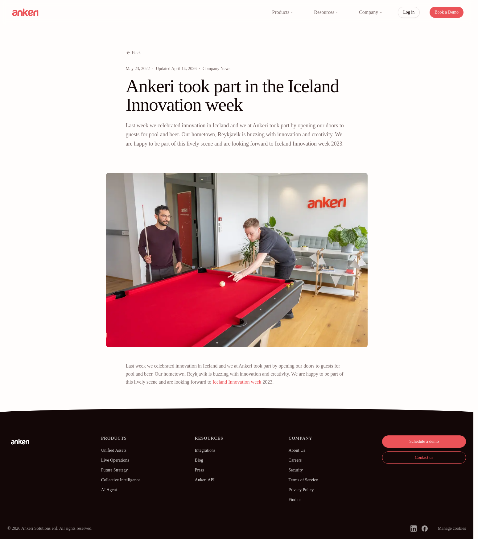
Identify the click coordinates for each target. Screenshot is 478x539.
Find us (294, 499)
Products (283, 12)
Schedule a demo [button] (424, 441)
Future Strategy (114, 470)
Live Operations (115, 460)
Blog (199, 460)
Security (295, 470)
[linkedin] (413, 528)
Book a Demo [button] (447, 12)
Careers (295, 460)
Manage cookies (452, 528)
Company (371, 12)
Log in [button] (408, 12)
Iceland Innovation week (236, 382)
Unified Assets (113, 450)
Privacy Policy (301, 490)
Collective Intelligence (120, 480)
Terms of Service (303, 480)
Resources (326, 12)
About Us (296, 450)
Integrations (205, 450)
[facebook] (425, 528)
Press (199, 470)
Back (133, 52)
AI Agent (109, 490)
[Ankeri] (20, 441)
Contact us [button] (424, 457)
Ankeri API (205, 480)
